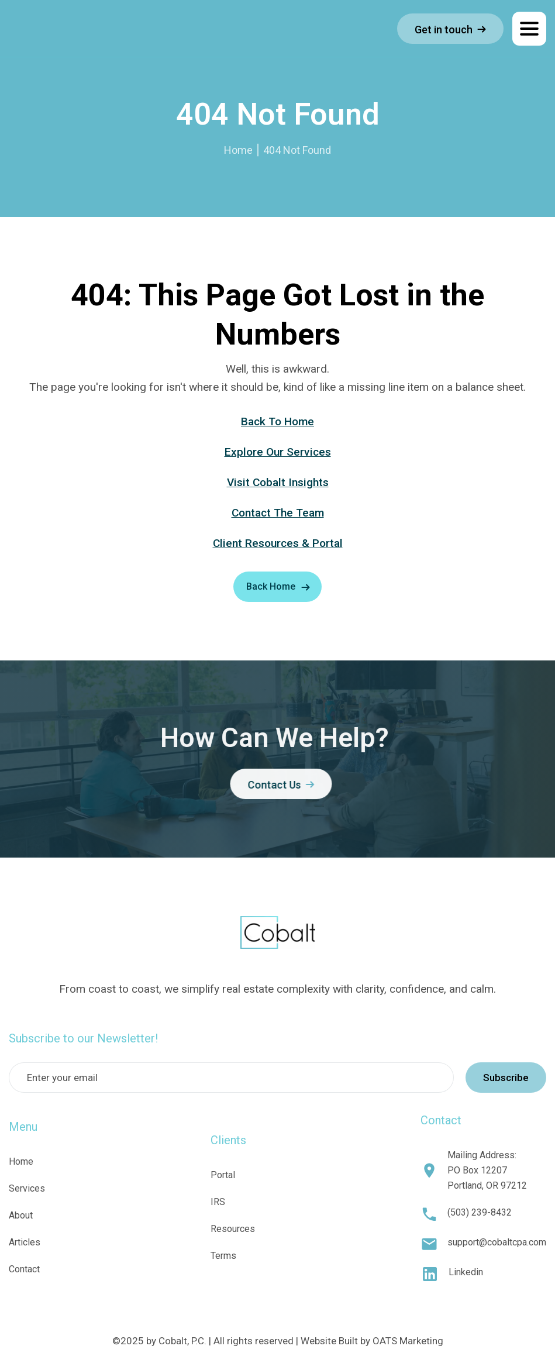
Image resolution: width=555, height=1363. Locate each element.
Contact (24, 1269)
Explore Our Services (278, 452)
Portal (223, 1174)
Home (238, 150)
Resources (233, 1228)
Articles (24, 1242)
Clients (228, 1140)
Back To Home (277, 421)
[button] (529, 28)
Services (27, 1188)
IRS (218, 1201)
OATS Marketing (408, 1341)
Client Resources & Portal (278, 543)
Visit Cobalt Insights (278, 482)
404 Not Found (297, 150)
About (21, 1215)
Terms (223, 1255)
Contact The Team (278, 512)
